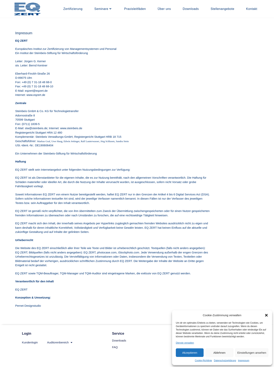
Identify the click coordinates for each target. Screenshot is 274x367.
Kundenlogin (30, 342)
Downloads (119, 340)
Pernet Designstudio (28, 305)
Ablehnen (219, 352)
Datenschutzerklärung (225, 360)
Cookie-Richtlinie (203, 360)
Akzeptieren (189, 352)
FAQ (115, 347)
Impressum (243, 360)
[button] (266, 315)
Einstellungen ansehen (251, 352)
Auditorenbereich (59, 342)
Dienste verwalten (185, 343)
